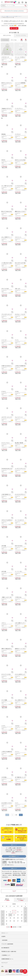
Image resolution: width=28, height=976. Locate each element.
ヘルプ (14, 891)
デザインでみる (14, 40)
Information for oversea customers (14, 11)
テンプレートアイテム (21, 35)
